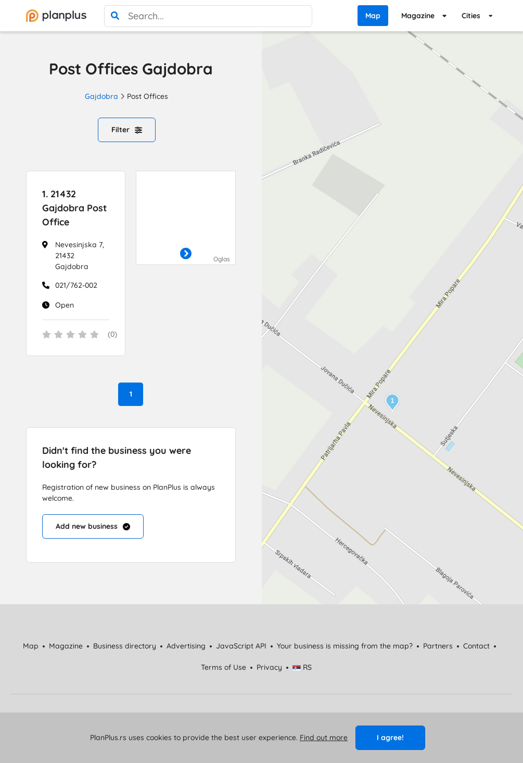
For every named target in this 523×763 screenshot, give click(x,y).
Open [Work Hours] (64, 305)
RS (302, 667)
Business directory (124, 646)
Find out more (324, 737)
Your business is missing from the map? (345, 646)
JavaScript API (241, 646)
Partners (438, 646)
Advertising (186, 646)
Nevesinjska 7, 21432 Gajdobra (79, 255)
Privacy (269, 667)
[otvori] (185, 254)
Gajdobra (101, 96)
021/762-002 (76, 285)
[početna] (56, 15)
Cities (471, 15)
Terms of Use (223, 667)
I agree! (390, 737)
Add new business (93, 526)
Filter (126, 129)
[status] (75, 335)
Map (372, 15)
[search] (115, 16)
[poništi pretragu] (301, 16)
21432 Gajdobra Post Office (74, 208)
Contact (476, 646)
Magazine (418, 15)
